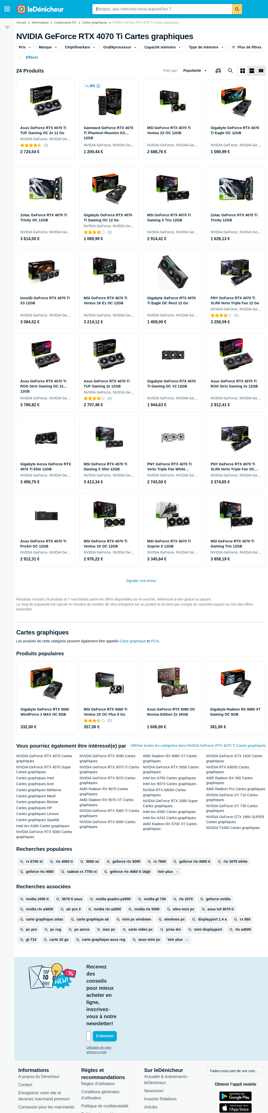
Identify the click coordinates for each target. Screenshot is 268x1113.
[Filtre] (7, 27)
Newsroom (153, 1040)
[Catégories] (7, 9)
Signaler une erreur (141, 581)
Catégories (154, 1065)
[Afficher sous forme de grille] (242, 70)
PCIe (155, 641)
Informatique (40, 22)
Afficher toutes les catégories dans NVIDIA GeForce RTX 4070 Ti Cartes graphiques (198, 746)
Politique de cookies (99, 1064)
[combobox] (162, 9)
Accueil (21, 22)
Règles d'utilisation (98, 1033)
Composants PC (65, 22)
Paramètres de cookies (102, 1072)
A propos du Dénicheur (39, 1026)
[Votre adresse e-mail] (120, 986)
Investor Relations (160, 1049)
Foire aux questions (36, 1065)
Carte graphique (133, 641)
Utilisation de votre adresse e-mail (109, 998)
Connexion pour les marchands (46, 1057)
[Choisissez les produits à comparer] (218, 71)
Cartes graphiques (94, 22)
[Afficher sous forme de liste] (251, 70)
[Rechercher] (237, 9)
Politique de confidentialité (104, 1056)
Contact (25, 1034)
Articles (150, 1057)
